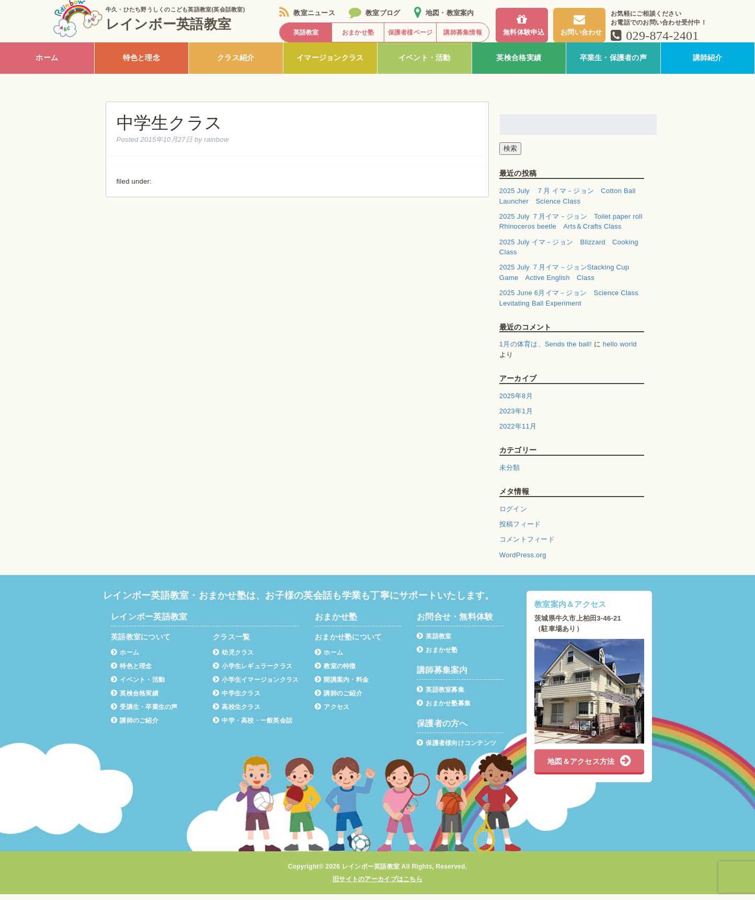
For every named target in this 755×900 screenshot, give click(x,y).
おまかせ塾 (437, 655)
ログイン (513, 515)
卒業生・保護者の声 (613, 64)
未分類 (509, 473)
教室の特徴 (335, 672)
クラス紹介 (235, 64)
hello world (620, 350)
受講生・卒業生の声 (144, 712)
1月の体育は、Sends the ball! (545, 350)
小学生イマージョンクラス (256, 685)
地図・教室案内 (444, 13)
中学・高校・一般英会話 (252, 726)
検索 (510, 154)
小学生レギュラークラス (252, 672)
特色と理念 (141, 64)
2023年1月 (516, 417)
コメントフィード (527, 545)
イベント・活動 (424, 64)
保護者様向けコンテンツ (456, 748)
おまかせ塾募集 (444, 709)
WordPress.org (522, 561)
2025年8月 (516, 402)
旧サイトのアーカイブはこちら (377, 884)
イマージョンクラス (329, 64)
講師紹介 (708, 64)
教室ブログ (375, 13)
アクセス (332, 712)
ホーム (47, 64)
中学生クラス (236, 699)
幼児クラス (233, 658)
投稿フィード (520, 530)
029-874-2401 (655, 35)
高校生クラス (236, 712)
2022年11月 (517, 432)
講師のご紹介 (134, 726)
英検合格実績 (518, 64)
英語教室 (434, 642)
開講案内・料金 (342, 685)
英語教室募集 (440, 695)
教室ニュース (307, 13)
